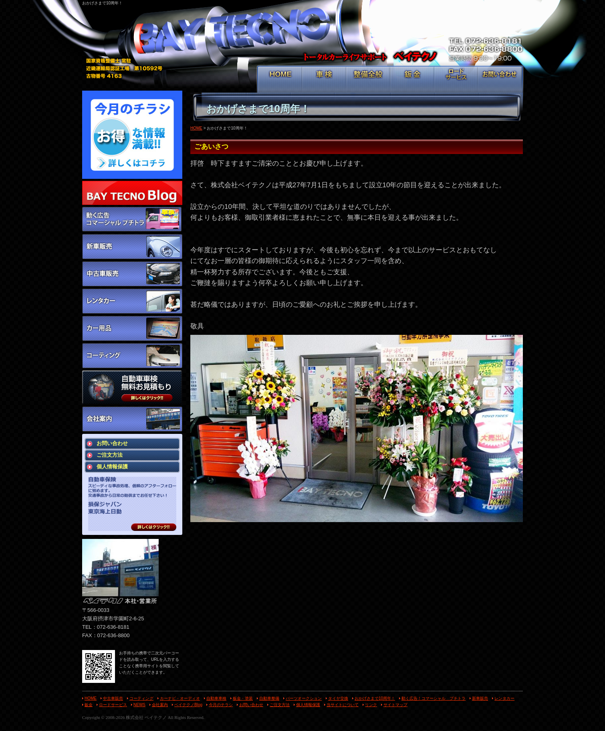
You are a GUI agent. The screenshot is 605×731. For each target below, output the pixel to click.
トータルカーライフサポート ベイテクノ (302, 36)
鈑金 (412, 79)
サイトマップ (395, 705)
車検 (324, 79)
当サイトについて (343, 705)
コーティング (141, 698)
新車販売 (480, 698)
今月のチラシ (221, 705)
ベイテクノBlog (188, 705)
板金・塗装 (243, 698)
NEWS (139, 705)
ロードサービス (456, 79)
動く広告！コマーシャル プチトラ (433, 698)
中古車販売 (113, 698)
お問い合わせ (500, 79)
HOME (280, 79)
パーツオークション (304, 698)
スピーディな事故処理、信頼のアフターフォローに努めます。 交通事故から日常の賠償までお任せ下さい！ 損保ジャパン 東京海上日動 (132, 504)
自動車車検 (216, 698)
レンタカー (504, 698)
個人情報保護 (112, 467)
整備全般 (368, 79)
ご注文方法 (110, 455)
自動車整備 (269, 698)
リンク (371, 705)
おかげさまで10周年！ (375, 698)
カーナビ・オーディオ (180, 698)
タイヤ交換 (338, 698)
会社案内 (160, 705)
